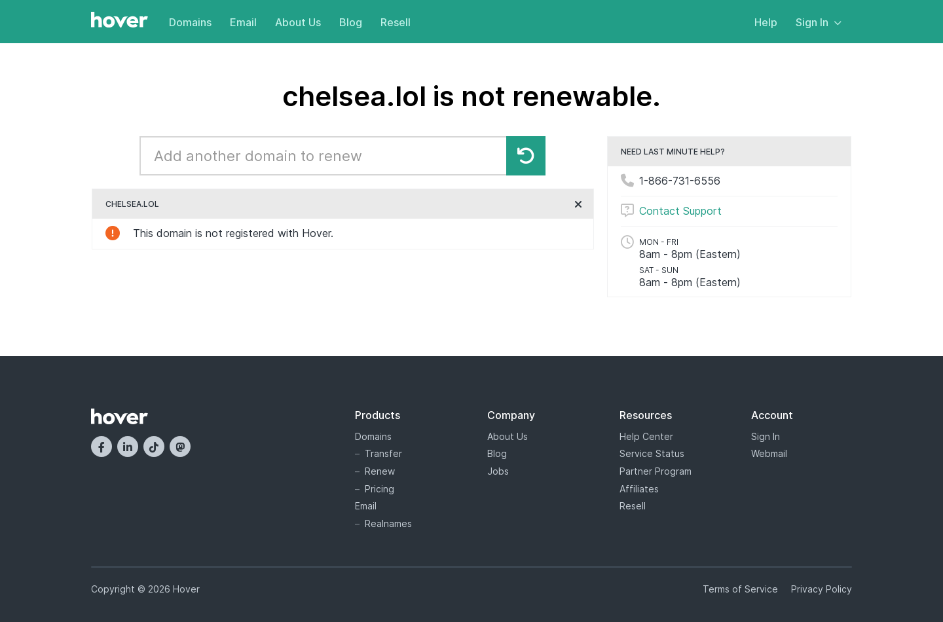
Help (765, 22)
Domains (190, 22)
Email (243, 22)
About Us (298, 22)
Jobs (498, 471)
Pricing (379, 488)
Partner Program (655, 471)
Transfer (383, 453)
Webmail (769, 453)
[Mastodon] (180, 446)
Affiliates (639, 488)
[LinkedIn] (127, 446)
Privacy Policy (821, 589)
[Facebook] (101, 446)
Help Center (646, 436)
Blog (350, 22)
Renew (380, 471)
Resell (395, 22)
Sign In (818, 22)
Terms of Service (740, 589)
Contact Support (680, 210)
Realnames (388, 523)
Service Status (651, 453)
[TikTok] (153, 446)
